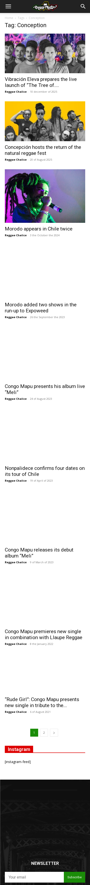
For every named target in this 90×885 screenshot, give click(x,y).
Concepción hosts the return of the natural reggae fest (43, 150)
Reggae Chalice (16, 91)
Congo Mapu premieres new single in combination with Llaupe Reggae (43, 565)
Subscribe (74, 807)
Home (9, 18)
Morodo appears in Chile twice (38, 229)
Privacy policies (55, 818)
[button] (8, 6)
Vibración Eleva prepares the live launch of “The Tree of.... (41, 82)
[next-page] (54, 663)
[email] (34, 807)
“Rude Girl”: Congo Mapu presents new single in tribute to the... (42, 633)
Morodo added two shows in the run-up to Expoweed (41, 294)
